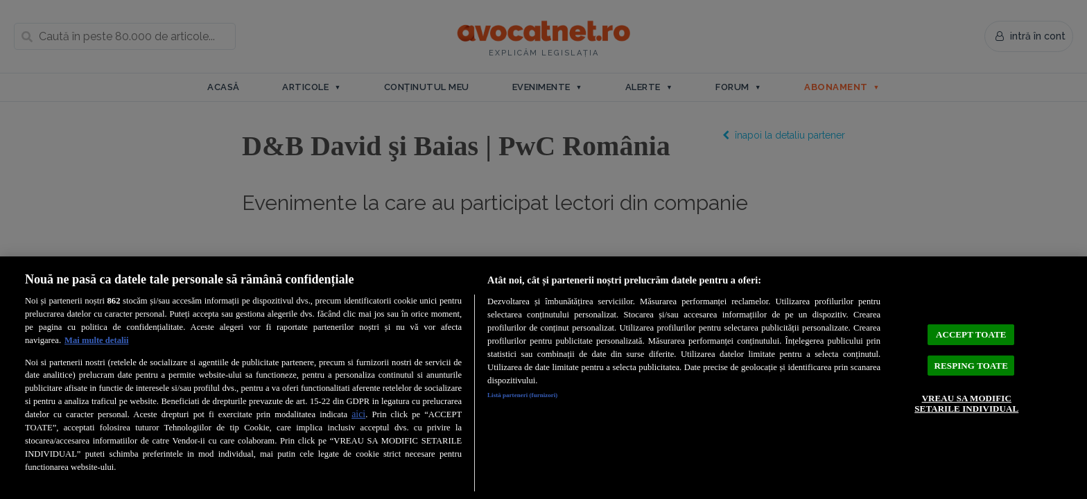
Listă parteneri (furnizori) (537, 397)
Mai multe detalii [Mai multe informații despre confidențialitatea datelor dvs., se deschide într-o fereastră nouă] (96, 340)
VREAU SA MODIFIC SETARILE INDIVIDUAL (966, 412)
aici (358, 414)
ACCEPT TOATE (971, 323)
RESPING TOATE (971, 364)
